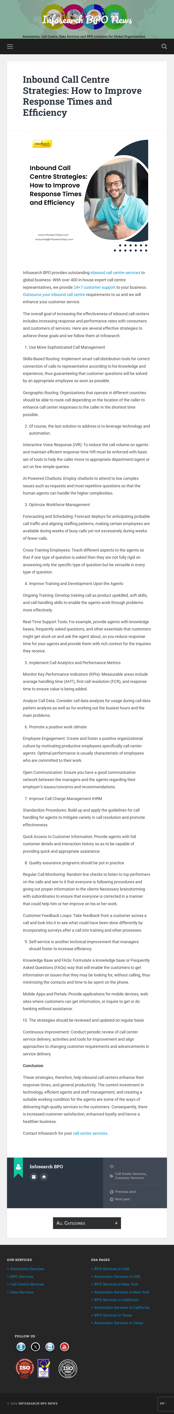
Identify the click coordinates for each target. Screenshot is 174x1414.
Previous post (125, 1192)
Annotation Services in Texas (118, 1323)
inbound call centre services (115, 272)
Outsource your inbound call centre (54, 294)
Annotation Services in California (122, 1307)
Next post (122, 1199)
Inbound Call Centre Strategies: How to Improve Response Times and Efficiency (82, 95)
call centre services (90, 1133)
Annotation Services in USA (117, 1276)
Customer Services (129, 1178)
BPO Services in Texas (113, 1315)
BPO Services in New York (116, 1284)
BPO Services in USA (111, 1269)
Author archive (34, 1177)
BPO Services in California (116, 1300)
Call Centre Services (27, 1284)
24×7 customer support (95, 287)
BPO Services (21, 1276)
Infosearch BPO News (87, 19)
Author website (44, 1177)
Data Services (22, 1292)
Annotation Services (27, 1269)
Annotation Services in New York (122, 1292)
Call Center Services (130, 1174)
